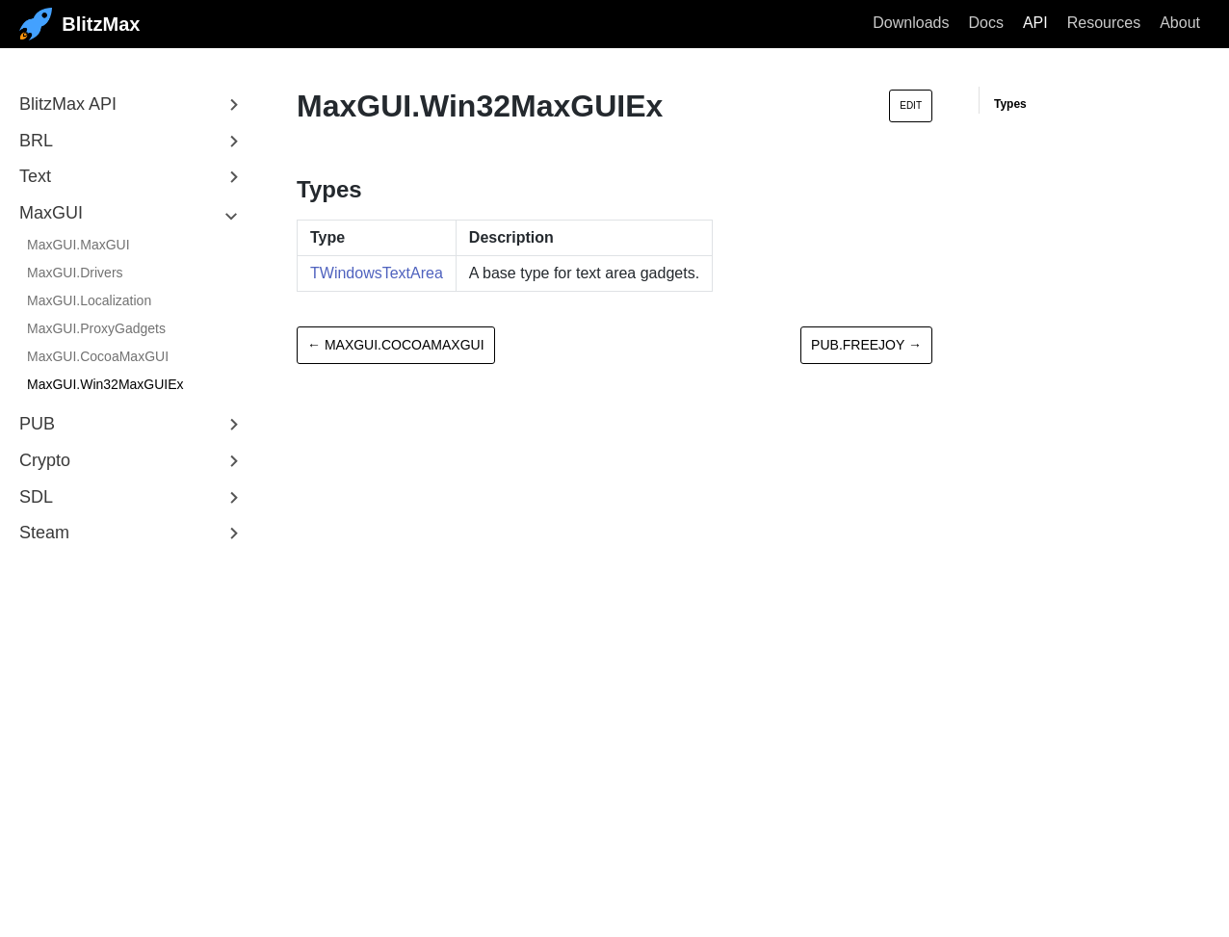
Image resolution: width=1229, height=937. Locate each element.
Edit (911, 105)
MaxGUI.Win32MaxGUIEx (105, 384)
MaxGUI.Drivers (75, 272)
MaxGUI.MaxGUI (78, 244)
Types (1010, 104)
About (1180, 22)
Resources (1103, 22)
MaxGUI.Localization (89, 300)
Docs (985, 22)
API (1035, 22)
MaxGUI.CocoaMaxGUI (98, 356)
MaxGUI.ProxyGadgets (96, 328)
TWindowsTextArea (376, 273)
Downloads (911, 22)
